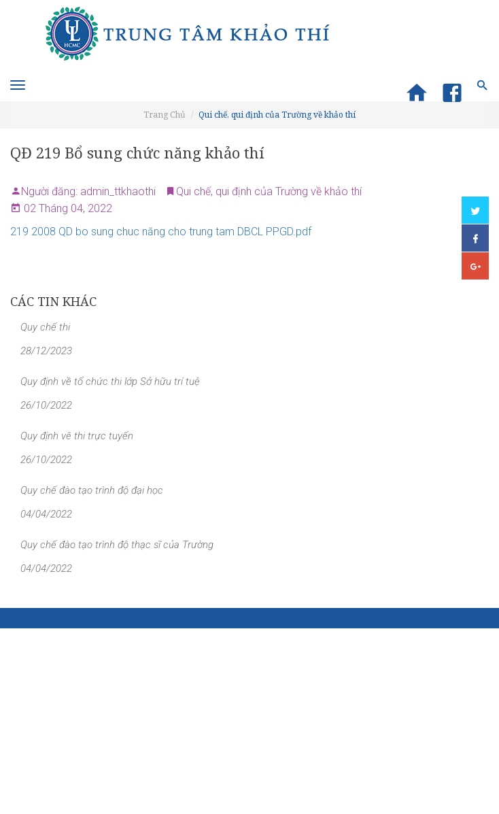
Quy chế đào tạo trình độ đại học (91, 490)
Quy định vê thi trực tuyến (76, 436)
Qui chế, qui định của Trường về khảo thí (277, 114)
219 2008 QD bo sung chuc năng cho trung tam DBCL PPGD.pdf (160, 231)
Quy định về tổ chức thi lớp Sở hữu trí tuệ (110, 381)
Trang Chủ (164, 114)
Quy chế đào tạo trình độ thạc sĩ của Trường (116, 545)
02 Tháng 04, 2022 (66, 208)
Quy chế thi (45, 327)
